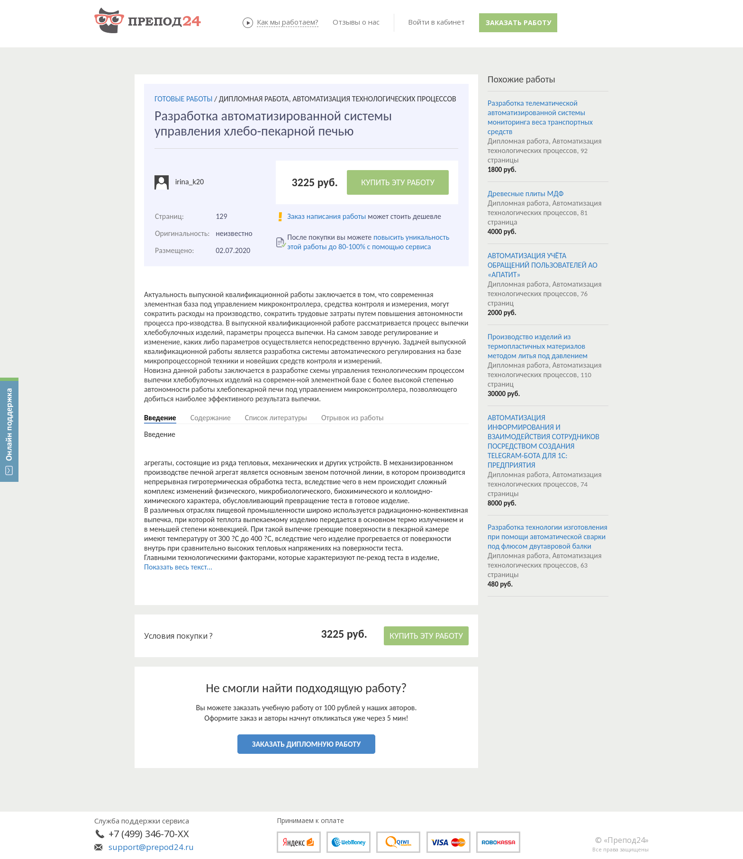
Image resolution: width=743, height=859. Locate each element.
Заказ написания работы (326, 216)
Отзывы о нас (356, 22)
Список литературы (276, 417)
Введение (160, 417)
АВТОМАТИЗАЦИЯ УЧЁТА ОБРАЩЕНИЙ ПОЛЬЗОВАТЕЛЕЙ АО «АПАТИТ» (543, 265)
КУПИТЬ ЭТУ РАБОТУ (398, 182)
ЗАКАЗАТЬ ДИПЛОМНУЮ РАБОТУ (306, 744)
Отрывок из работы (352, 417)
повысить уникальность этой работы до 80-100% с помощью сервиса (368, 242)
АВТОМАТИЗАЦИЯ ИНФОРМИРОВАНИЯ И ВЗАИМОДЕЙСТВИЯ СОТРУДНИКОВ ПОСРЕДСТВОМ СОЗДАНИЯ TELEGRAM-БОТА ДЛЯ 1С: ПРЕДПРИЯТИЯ (543, 441)
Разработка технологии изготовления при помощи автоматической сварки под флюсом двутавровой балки (547, 537)
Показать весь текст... (178, 566)
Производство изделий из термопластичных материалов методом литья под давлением (538, 346)
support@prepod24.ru (151, 846)
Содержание (210, 417)
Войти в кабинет (436, 22)
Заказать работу (518, 22)
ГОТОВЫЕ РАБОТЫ (183, 98)
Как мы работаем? (287, 22)
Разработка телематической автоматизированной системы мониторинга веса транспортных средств (540, 117)
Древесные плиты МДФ (525, 193)
